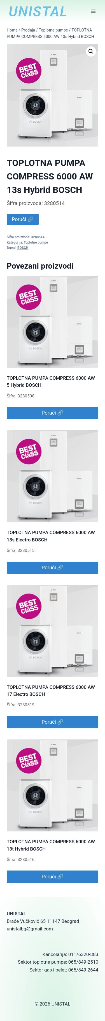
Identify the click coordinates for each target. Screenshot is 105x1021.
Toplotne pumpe (36, 242)
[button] (91, 51)
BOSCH (22, 248)
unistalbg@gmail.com (30, 929)
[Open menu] (93, 11)
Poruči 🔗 (23, 219)
